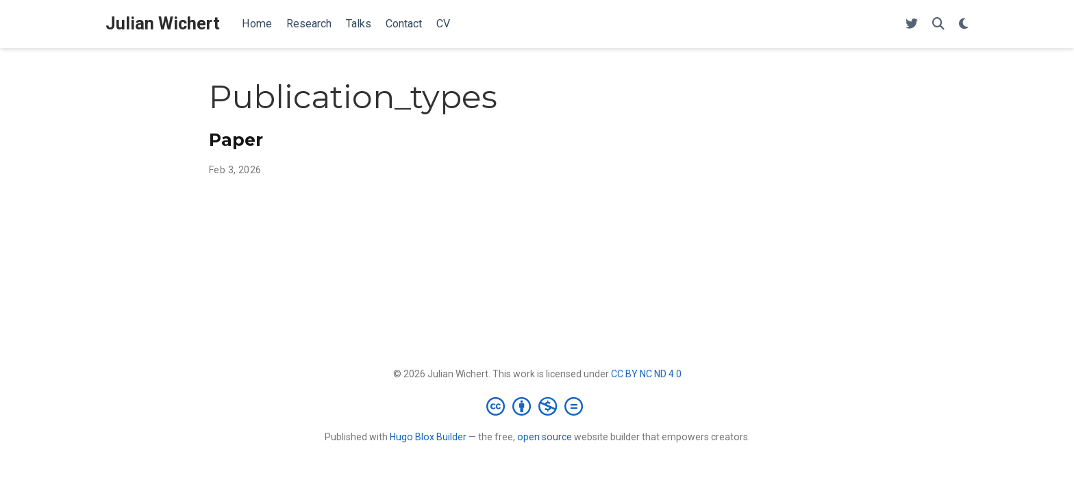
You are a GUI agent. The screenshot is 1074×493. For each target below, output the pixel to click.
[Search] (938, 24)
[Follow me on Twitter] (912, 24)
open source (544, 436)
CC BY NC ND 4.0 (646, 373)
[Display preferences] (964, 24)
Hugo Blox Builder (428, 436)
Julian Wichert (162, 24)
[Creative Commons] (537, 406)
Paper (236, 139)
